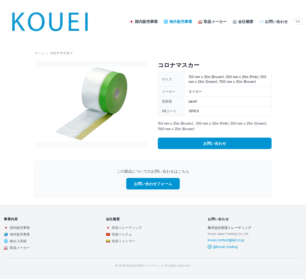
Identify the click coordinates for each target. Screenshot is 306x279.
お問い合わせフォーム (153, 183)
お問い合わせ (273, 21)
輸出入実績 (15, 241)
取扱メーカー (212, 21)
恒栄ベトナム (119, 234)
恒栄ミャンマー (120, 241)
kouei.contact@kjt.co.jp (226, 240)
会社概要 (242, 21)
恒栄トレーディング (124, 227)
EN (298, 21)
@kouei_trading (223, 247)
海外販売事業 (178, 21)
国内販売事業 (143, 21)
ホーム (39, 53)
